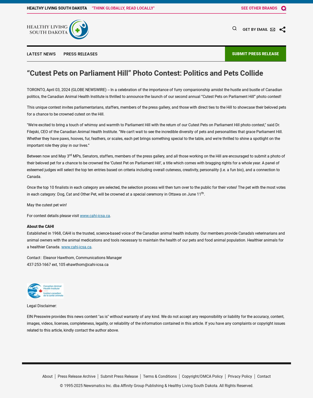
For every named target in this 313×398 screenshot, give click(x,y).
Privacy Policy (240, 376)
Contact (264, 376)
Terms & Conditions (160, 376)
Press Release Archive (76, 376)
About (47, 376)
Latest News (41, 54)
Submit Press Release (119, 376)
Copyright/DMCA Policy (202, 376)
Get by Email (259, 29)
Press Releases (81, 54)
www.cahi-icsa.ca (95, 215)
